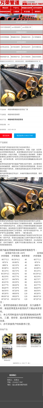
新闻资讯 (38, 11)
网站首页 (5, 8)
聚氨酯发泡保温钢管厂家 (16, 37)
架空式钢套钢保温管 (27, 57)
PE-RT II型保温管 (21, 22)
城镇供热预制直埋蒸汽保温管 (37, 57)
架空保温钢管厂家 (16, 47)
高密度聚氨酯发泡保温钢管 (5, 37)
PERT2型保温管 (5, 27)
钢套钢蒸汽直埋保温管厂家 (16, 57)
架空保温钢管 (37, 8)
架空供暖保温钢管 (37, 47)
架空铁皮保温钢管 (5, 47)
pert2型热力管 (26, 27)
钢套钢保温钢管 (5, 11)
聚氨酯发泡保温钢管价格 (27, 37)
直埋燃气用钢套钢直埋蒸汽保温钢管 (13, 147)
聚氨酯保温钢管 (27, 8)
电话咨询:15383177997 (25, 135)
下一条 (27, 363)
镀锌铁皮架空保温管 (27, 47)
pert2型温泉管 (16, 27)
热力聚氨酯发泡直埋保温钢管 (37, 37)
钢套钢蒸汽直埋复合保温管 (5, 57)
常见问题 (27, 11)
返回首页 (15, 363)
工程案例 (16, 11)
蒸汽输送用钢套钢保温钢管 (22, 221)
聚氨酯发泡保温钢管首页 (7, 61)
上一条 (22, 363)
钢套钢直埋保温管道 (15, 119)
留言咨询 (6, 135)
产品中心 (16, 8)
